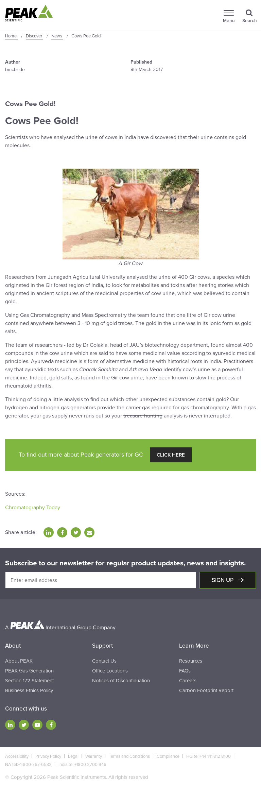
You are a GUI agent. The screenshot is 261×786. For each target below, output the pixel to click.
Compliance (168, 756)
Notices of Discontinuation (121, 681)
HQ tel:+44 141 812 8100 (208, 756)
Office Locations (110, 671)
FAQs (185, 671)
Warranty (93, 756)
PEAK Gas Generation (29, 671)
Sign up (223, 580)
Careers (187, 681)
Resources (190, 661)
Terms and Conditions (129, 756)
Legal (73, 756)
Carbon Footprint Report (206, 690)
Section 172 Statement (29, 681)
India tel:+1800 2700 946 (82, 764)
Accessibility (17, 756)
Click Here (171, 455)
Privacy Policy (48, 756)
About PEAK (19, 661)
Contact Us (104, 661)
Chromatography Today (32, 507)
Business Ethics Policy (29, 690)
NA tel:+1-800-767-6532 (28, 764)
